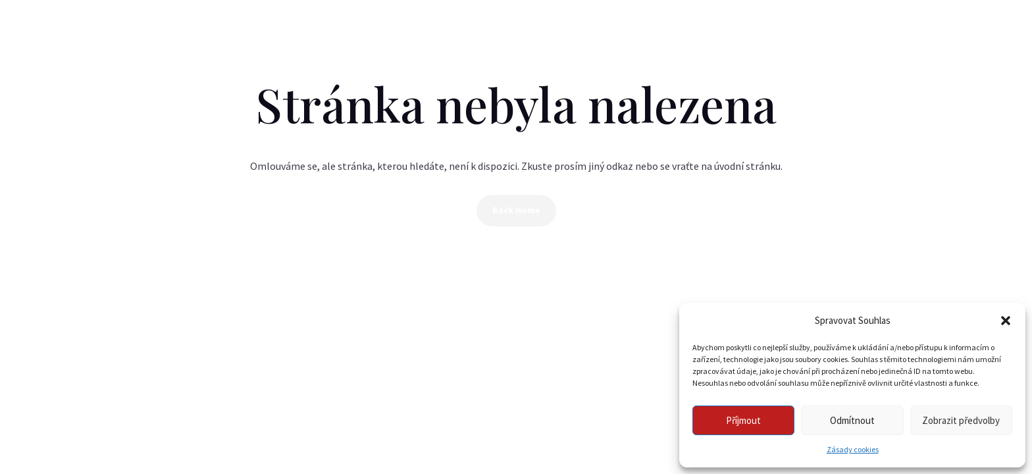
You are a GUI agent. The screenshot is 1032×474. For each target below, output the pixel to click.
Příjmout (743, 420)
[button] (1005, 320)
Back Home (516, 210)
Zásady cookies (853, 449)
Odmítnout (852, 420)
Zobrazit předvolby (961, 420)
